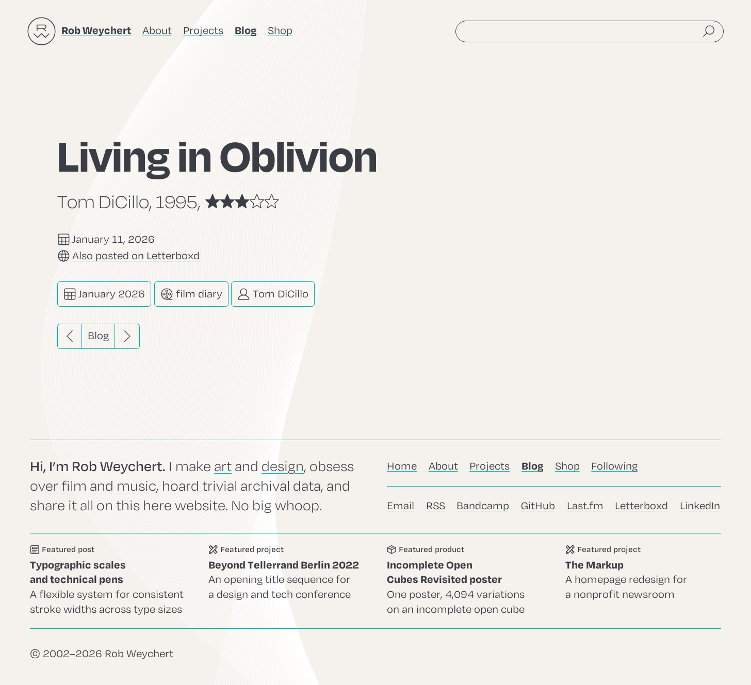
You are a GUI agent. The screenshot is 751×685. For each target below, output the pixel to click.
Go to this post (107, 581)
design (283, 467)
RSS (435, 505)
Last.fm (585, 505)
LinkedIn (700, 505)
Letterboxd (641, 505)
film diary (191, 294)
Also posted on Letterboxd (136, 255)
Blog (98, 335)
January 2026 (104, 294)
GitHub (538, 505)
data (307, 486)
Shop (280, 30)
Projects (203, 30)
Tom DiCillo (272, 294)
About (157, 30)
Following (614, 466)
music (136, 486)
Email (400, 505)
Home (402, 466)
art (223, 467)
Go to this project (286, 581)
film (74, 486)
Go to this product (464, 581)
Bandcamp (482, 505)
